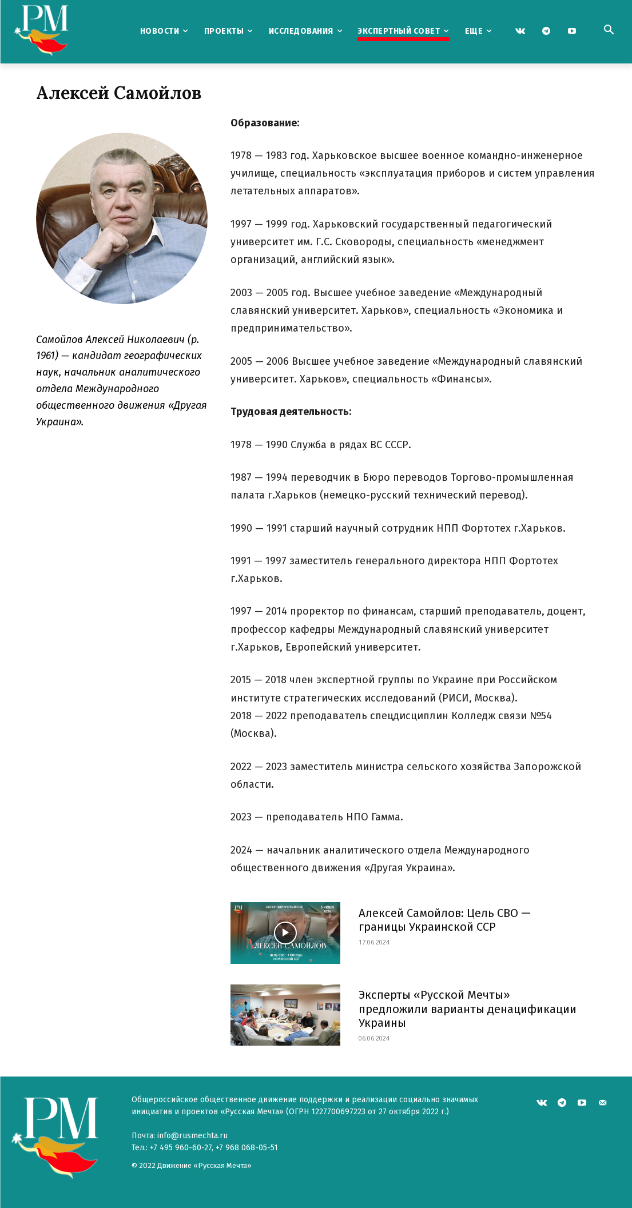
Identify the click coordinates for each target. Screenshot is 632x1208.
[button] (609, 31)
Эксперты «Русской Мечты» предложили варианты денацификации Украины (467, 1008)
